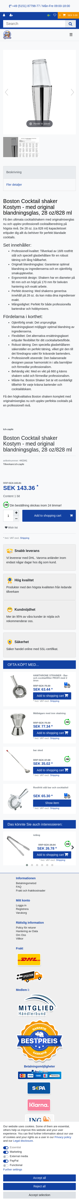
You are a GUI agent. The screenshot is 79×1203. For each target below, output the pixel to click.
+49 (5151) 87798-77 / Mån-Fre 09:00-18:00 (39, 6)
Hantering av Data (27, 931)
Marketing (16, 1151)
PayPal (14, 1160)
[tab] (39, 172)
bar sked (38, 750)
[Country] (49, 15)
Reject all (39, 1186)
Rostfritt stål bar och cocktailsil (50, 787)
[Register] (11, 15)
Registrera (22, 909)
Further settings (12, 1169)
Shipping (24, 538)
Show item (52, 803)
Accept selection (39, 1195)
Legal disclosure (23, 1140)
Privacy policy (63, 1137)
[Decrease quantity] (16, 519)
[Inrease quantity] (16, 513)
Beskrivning (13, 172)
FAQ (18, 886)
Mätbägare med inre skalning (49, 713)
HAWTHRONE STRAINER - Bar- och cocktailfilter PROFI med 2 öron (50, 678)
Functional (16, 1165)
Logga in (21, 905)
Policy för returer (26, 927)
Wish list (11, 527)
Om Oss (21, 935)
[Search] (70, 23)
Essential (15, 1147)
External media (19, 1156)
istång (36, 835)
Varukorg (21, 912)
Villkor (19, 938)
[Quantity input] (8, 516)
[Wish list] (55, 15)
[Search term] (34, 23)
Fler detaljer (14, 184)
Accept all (39, 1178)
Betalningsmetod (26, 883)
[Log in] (4, 15)
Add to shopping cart (53, 516)
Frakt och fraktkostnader (31, 890)
